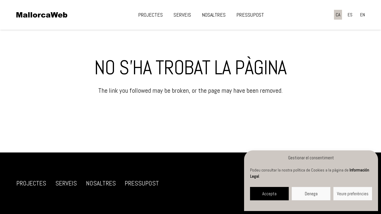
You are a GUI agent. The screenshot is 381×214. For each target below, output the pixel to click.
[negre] (41, 15)
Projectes (31, 183)
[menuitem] (338, 15)
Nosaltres (101, 183)
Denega (311, 193)
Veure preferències (352, 193)
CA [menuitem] (338, 15)
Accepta (269, 193)
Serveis (66, 183)
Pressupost (142, 183)
